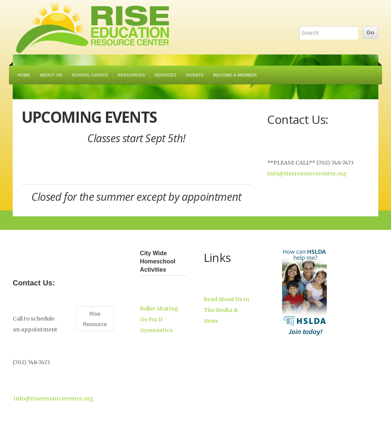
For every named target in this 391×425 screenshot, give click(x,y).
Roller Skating (159, 308)
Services (165, 75)
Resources (131, 75)
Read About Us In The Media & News (226, 310)
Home (23, 75)
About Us (51, 75)
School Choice (90, 75)
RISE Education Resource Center (93, 27)
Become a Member (235, 75)
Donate (195, 75)
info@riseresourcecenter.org (307, 173)
